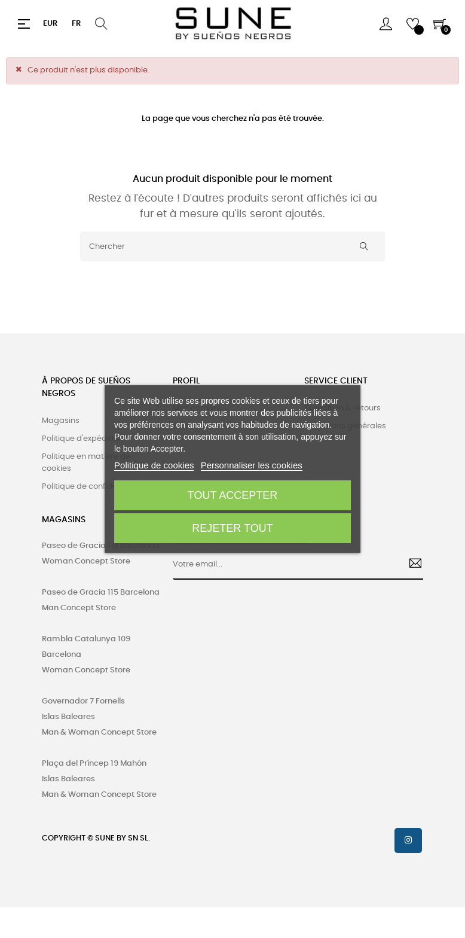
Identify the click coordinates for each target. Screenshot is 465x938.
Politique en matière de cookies (86, 463)
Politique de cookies (154, 465)
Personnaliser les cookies (251, 465)
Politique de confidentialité (92, 487)
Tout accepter (232, 495)
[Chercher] (232, 246)
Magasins (60, 421)
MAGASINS (63, 520)
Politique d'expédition (82, 439)
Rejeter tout (232, 528)
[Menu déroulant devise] (50, 24)
